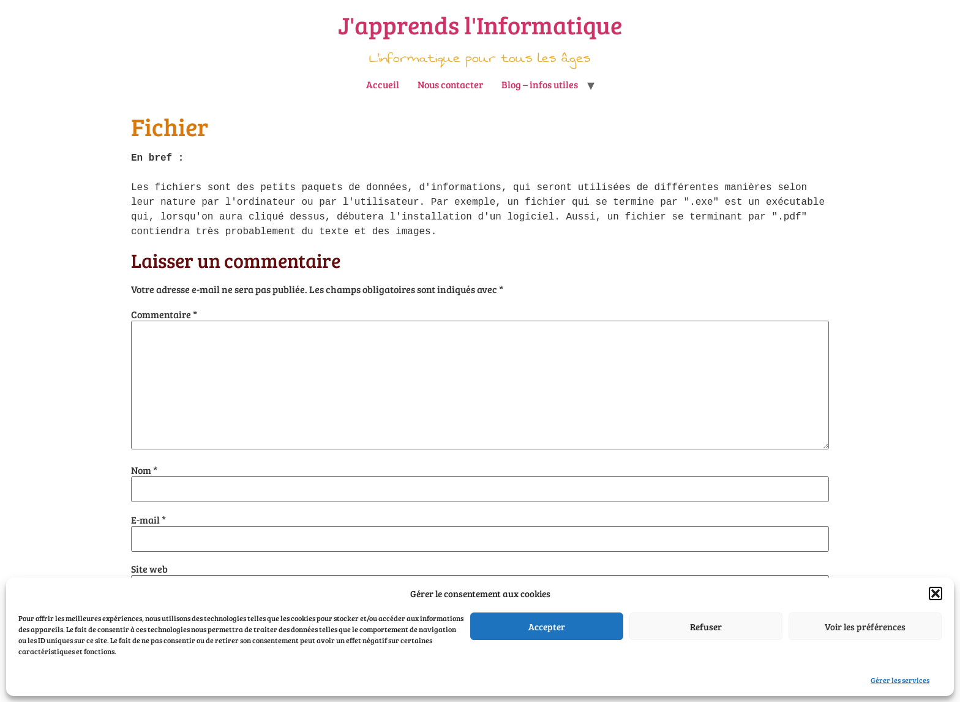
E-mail (148, 520)
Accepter (546, 626)
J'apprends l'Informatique (480, 24)
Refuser (706, 626)
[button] (935, 593)
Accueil (382, 84)
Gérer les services (900, 680)
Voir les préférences (865, 626)
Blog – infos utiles (539, 84)
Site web (149, 569)
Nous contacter (450, 84)
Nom (144, 470)
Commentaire (164, 314)
